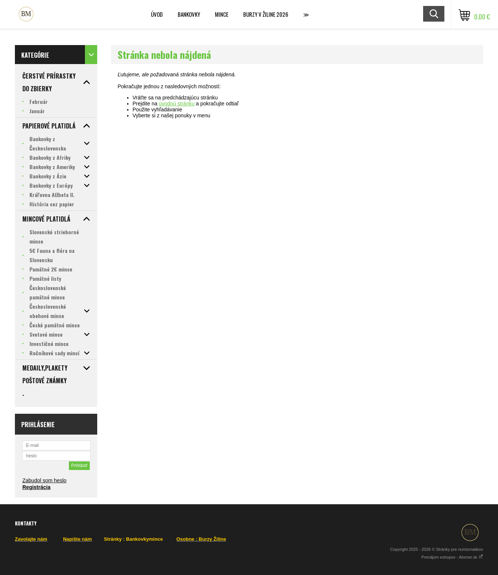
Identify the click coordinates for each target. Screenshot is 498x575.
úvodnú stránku (176, 104)
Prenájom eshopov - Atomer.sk (452, 557)
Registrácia (36, 487)
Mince (221, 14)
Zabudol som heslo (44, 480)
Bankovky (189, 14)
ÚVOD (157, 14)
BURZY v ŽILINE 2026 (265, 14)
